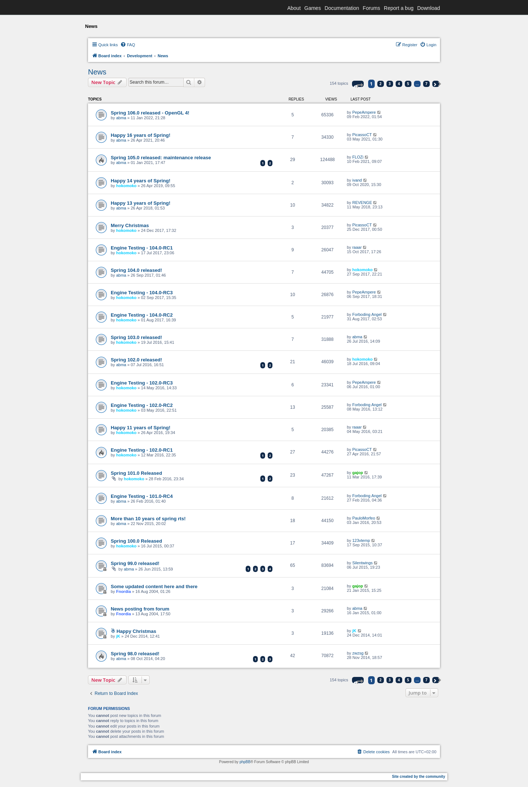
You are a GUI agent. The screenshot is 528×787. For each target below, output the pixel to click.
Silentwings (362, 563)
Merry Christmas (130, 225)
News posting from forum (140, 609)
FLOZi (358, 157)
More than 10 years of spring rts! (148, 518)
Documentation (341, 8)
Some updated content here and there (154, 586)
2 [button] (381, 83)
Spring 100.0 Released (136, 541)
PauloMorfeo (363, 518)
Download (428, 8)
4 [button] (399, 83)
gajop (357, 472)
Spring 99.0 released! (135, 563)
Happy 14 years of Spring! (140, 180)
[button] (358, 84)
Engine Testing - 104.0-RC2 (142, 315)
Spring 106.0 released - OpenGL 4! (150, 113)
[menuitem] (127, 44)
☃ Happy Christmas (133, 631)
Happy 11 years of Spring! (140, 427)
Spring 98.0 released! (135, 653)
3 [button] (390, 83)
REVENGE (362, 202)
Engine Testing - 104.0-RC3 (142, 292)
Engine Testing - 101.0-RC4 (142, 496)
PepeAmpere (364, 112)
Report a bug (399, 8)
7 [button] (426, 83)
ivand (357, 180)
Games (312, 8)
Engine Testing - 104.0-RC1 (142, 248)
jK (118, 636)
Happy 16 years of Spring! (140, 135)
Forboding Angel (367, 314)
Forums (371, 8)
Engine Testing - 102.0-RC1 (142, 450)
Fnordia (123, 591)
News (97, 72)
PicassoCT (362, 134)
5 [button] (408, 83)
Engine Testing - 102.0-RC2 (142, 405)
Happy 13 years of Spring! (140, 203)
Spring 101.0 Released (136, 473)
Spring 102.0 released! (136, 359)
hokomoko (126, 185)
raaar (357, 247)
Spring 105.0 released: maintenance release (161, 157)
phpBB (244, 762)
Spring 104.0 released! (136, 270)
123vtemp (361, 540)
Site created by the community (418, 777)
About (294, 8)
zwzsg (358, 653)
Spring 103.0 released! (136, 337)
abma (121, 118)
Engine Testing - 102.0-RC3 (142, 383)
